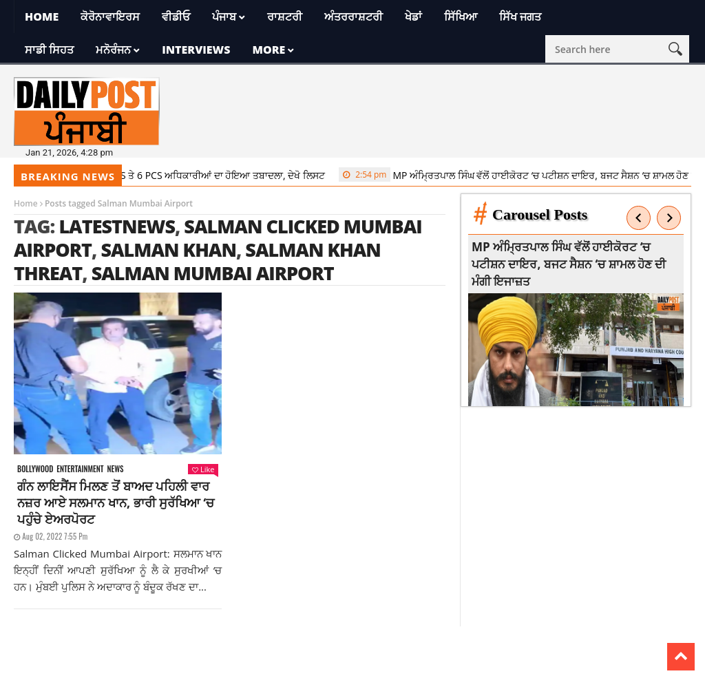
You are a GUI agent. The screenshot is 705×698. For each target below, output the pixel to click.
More (268, 49)
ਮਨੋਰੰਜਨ (113, 49)
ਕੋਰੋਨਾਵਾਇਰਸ (110, 16)
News (115, 469)
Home (42, 16)
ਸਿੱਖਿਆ (460, 16)
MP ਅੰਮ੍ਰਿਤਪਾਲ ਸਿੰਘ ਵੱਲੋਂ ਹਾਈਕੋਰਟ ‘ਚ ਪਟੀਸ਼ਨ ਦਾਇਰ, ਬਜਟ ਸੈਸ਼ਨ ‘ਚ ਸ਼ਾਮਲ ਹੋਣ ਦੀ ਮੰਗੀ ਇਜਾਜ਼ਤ (571, 264)
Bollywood (35, 469)
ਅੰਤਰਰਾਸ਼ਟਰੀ (353, 16)
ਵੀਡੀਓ (176, 16)
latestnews (117, 226)
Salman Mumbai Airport (213, 273)
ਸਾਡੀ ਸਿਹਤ (49, 49)
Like (203, 469)
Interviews (196, 49)
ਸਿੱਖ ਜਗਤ (520, 16)
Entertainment (79, 469)
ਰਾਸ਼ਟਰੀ (284, 16)
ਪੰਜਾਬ (224, 16)
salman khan (168, 249)
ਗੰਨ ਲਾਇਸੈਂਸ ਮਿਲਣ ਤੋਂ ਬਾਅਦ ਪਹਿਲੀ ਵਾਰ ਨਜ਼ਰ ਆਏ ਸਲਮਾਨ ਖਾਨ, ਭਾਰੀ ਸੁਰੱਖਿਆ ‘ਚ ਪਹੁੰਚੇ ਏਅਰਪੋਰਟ (115, 502)
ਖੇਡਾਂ (413, 16)
